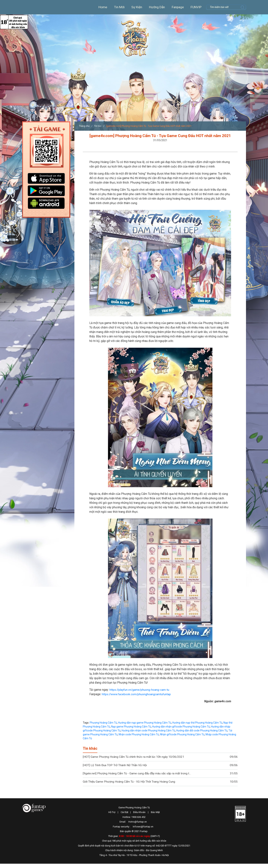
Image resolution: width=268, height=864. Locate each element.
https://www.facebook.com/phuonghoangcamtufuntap (137, 694)
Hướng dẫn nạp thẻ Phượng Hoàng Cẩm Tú (197, 722)
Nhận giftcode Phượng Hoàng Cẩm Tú (182, 734)
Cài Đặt (124, 812)
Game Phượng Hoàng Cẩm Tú (134, 807)
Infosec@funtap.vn (143, 827)
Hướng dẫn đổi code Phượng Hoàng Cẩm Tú (201, 730)
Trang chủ (84, 126)
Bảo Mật (155, 812)
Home (101, 7)
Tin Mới (117, 7)
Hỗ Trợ (111, 812)
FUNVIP (196, 7)
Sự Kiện (135, 7)
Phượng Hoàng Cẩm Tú (134, 41)
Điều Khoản (139, 812)
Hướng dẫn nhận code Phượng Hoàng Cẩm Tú (148, 730)
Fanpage (177, 7)
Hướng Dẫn (156, 7)
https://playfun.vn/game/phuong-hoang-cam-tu (139, 689)
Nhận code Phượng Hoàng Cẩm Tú (139, 734)
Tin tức (98, 126)
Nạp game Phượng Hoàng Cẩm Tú (131, 726)
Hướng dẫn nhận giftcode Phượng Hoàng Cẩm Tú (181, 726)
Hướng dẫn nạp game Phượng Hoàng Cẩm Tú (144, 722)
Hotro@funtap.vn (137, 822)
